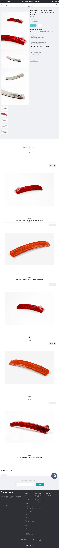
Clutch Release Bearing (29, 506)
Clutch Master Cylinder (29, 504)
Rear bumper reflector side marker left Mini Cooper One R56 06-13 (29, 457)
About (26, 522)
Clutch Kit (27, 503)
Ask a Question (24, 147)
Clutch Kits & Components (30, 499)
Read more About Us (4, 505)
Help (25, 519)
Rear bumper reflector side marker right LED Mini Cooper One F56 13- (29, 219)
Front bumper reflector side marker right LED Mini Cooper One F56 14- (29, 397)
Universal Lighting (28, 512)
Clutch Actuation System (30, 509)
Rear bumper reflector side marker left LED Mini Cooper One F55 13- (29, 338)
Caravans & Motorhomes (29, 497)
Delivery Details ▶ (4, 474)
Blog (26, 518)
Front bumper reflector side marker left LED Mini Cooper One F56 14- (29, 279)
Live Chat (27, 526)
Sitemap (29, 546)
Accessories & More (28, 496)
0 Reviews (35, 20)
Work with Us (28, 523)
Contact (26, 525)
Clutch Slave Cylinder (29, 507)
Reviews (34, 147)
